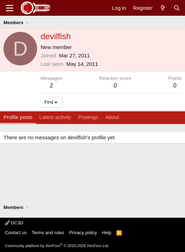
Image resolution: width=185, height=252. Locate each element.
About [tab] (112, 117)
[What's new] (163, 7)
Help (107, 232)
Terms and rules (48, 232)
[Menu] (9, 8)
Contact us (16, 232)
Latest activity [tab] (55, 117)
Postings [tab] (88, 117)
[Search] (177, 7)
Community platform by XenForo (57, 246)
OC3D (14, 222)
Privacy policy (83, 232)
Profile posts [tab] (18, 117)
